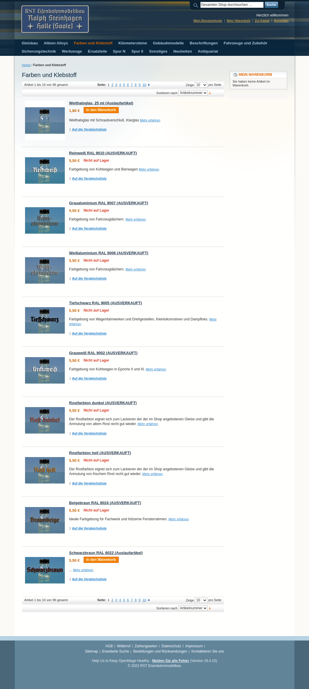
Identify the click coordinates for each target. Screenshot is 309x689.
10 (144, 84)
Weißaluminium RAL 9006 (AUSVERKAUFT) (108, 253)
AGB (109, 646)
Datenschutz (171, 646)
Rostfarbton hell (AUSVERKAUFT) (100, 453)
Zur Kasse (262, 20)
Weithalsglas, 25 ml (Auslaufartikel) (101, 103)
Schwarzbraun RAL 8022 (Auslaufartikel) (106, 553)
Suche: (196, 5)
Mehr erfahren (150, 120)
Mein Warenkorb (238, 20)
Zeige (190, 85)
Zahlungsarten (146, 646)
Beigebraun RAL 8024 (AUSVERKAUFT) (105, 503)
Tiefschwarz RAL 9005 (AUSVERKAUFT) (105, 303)
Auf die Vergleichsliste (89, 129)
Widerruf (123, 646)
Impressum (194, 646)
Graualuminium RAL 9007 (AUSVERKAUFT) (108, 203)
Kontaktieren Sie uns (207, 651)
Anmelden (281, 20)
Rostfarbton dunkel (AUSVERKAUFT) (103, 403)
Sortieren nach (167, 93)
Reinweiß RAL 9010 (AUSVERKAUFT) (103, 153)
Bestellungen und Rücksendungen (160, 651)
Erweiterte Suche (115, 651)
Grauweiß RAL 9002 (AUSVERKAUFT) (103, 353)
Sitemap (91, 651)
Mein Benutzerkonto (208, 20)
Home (26, 65)
